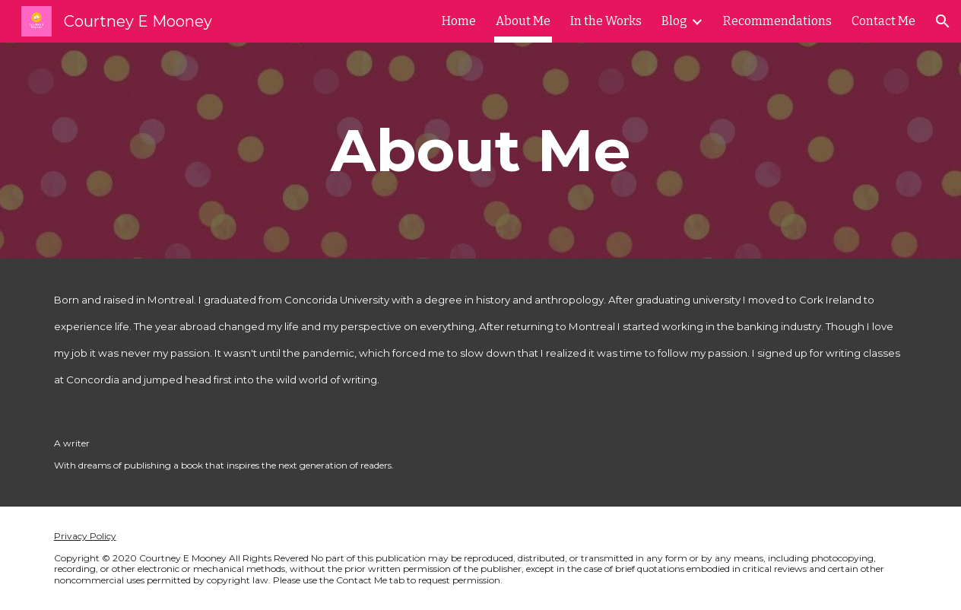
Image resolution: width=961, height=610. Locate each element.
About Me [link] (523, 21)
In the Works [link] (606, 21)
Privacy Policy (85, 536)
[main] (480, 150)
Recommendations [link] (777, 21)
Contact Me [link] (883, 21)
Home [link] (459, 21)
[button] (943, 21)
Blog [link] (674, 21)
